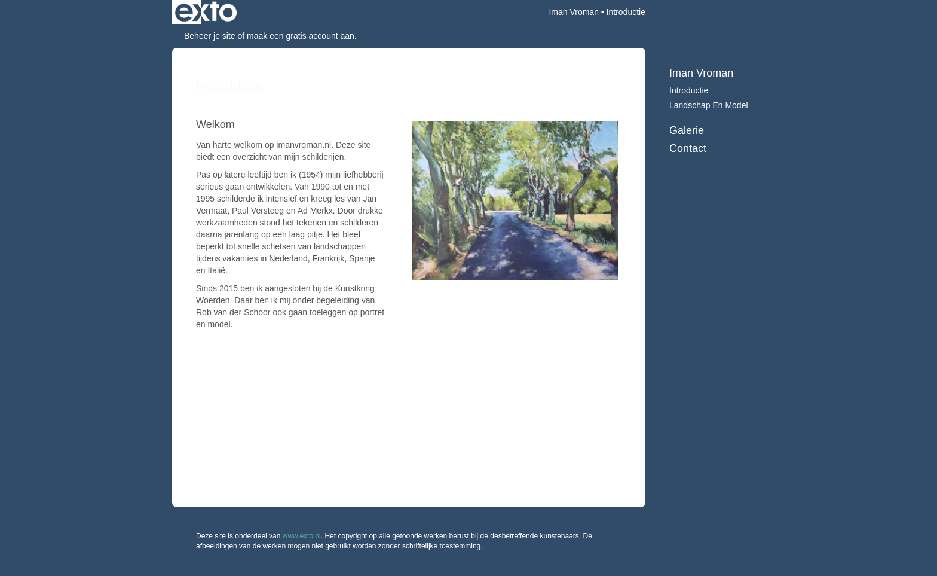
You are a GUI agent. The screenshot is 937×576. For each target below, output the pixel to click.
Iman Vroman (574, 12)
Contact (687, 148)
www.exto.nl (302, 536)
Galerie (686, 130)
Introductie (688, 90)
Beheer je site (209, 36)
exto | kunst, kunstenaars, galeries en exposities (206, 12)
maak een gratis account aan (300, 36)
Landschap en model (708, 105)
